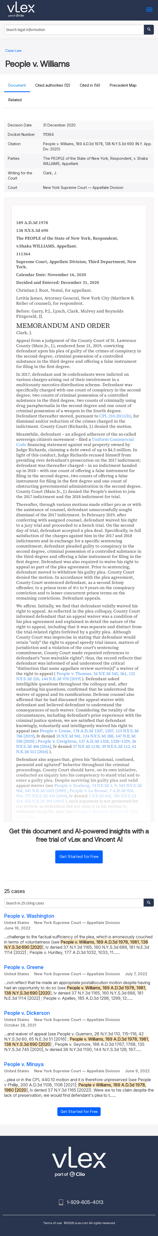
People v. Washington (29, 916)
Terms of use (52, 1223)
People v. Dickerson (27, 1013)
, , (76, 748)
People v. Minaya (24, 1064)
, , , (75, 676)
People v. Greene (24, 967)
